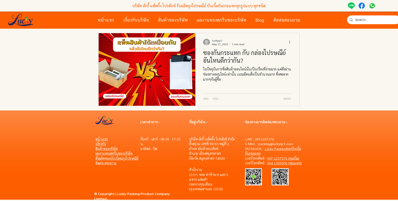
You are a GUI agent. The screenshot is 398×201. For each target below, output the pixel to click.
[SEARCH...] (373, 19)
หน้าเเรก (101, 139)
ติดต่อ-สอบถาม (105, 163)
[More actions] (291, 42)
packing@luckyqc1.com (275, 143)
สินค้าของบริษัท (106, 148)
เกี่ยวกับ (100, 143)
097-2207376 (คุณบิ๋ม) (283, 158)
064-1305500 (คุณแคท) (284, 163)
